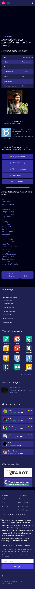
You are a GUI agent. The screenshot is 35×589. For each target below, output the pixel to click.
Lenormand (5, 506)
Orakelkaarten (6, 510)
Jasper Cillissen (7, 209)
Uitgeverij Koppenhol (25, 510)
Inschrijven (17, 567)
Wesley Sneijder (9, 275)
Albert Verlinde (7, 261)
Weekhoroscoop (17, 163)
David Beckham (7, 204)
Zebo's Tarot (22, 499)
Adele (3, 199)
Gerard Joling (6, 234)
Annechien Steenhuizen (10, 247)
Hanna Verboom (7, 259)
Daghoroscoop (17, 157)
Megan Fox (5, 224)
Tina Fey (4, 222)
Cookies (15, 583)
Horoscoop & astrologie (24, 396)
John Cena (5, 219)
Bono (3, 207)
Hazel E (4, 229)
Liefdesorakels (23, 506)
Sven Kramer (6, 237)
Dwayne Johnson (8, 232)
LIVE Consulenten (24, 502)
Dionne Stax (6, 249)
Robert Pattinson (7, 242)
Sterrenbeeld (17, 181)
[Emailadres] (17, 561)
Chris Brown (6, 202)
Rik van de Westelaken (10, 264)
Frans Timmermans (9, 254)
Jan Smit (27, 275)
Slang (23, 86)
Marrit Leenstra (7, 239)
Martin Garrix (6, 227)
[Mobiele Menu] (32, 3)
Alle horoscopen (27, 374)
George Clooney (7, 212)
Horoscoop (8, 36)
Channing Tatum (7, 256)
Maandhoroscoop (17, 169)
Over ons (23, 581)
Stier (23, 81)
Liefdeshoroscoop (17, 175)
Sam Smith (5, 252)
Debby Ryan (6, 244)
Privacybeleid (6, 583)
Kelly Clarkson (7, 217)
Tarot (3, 502)
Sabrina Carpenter (8, 214)
